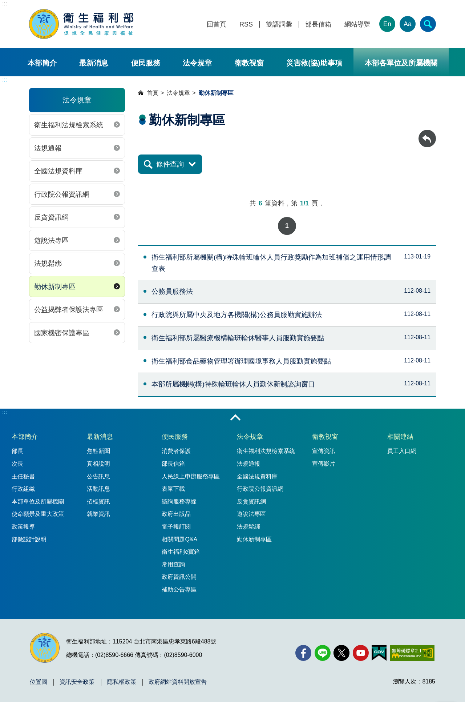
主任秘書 (23, 476)
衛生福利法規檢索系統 (68, 125)
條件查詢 (170, 164)
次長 (17, 464)
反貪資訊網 (51, 217)
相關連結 (400, 436)
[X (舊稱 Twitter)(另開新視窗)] (341, 653)
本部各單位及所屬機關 (401, 63)
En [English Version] (387, 24)
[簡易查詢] (428, 24)
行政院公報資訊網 (61, 194)
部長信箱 (318, 24)
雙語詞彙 (279, 24)
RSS (246, 24)
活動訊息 (98, 489)
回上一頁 (427, 133)
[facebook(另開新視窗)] (303, 653)
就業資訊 (98, 514)
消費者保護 (176, 451)
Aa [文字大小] (408, 24)
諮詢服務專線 (179, 501)
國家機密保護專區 (61, 333)
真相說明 (98, 464)
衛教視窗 (249, 63)
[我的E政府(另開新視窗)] (379, 653)
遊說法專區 (51, 240)
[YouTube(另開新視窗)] (361, 653)
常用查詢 (173, 564)
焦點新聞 (98, 451)
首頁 (152, 93)
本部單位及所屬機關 (38, 501)
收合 (235, 418)
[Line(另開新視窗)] (323, 653)
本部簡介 (42, 63)
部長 (17, 451)
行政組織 (23, 489)
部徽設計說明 (29, 539)
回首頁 (216, 24)
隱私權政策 (121, 682)
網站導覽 (357, 24)
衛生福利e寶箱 (181, 552)
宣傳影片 (323, 464)
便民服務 (145, 63)
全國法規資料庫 (58, 171)
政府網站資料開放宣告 (178, 682)
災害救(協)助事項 (314, 63)
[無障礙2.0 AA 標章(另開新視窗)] (412, 653)
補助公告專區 (179, 589)
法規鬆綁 (48, 263)
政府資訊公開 (179, 577)
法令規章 (197, 63)
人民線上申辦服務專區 (191, 476)
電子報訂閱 (176, 527)
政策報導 (23, 527)
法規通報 (48, 148)
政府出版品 (176, 514)
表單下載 (173, 489)
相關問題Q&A (179, 539)
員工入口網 (401, 451)
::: (4, 3)
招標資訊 (98, 501)
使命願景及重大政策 (38, 514)
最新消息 (93, 63)
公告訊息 (98, 476)
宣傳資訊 (323, 451)
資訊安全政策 (77, 682)
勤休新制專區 (55, 286)
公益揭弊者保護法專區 (68, 309)
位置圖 (38, 682)
